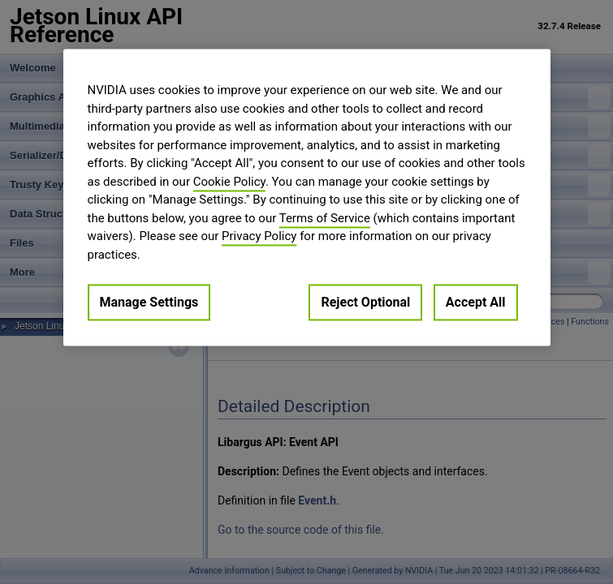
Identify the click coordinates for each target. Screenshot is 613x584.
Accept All (476, 302)
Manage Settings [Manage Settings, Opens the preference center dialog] (149, 302)
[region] (306, 197)
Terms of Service (324, 218)
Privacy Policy (259, 236)
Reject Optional (365, 302)
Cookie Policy (229, 181)
